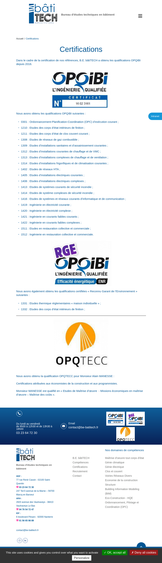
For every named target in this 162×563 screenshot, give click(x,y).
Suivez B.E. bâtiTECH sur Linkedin (25, 540)
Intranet (155, 116)
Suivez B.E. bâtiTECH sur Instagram (19, 540)
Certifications (80, 466)
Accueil (20, 38)
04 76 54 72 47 (26, 509)
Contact (77, 475)
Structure (110, 484)
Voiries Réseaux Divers (118, 475)
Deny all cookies (143, 552)
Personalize (81, 557)
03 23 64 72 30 (26, 487)
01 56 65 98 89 (26, 520)
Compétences (80, 462)
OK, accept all (115, 552)
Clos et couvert (113, 471)
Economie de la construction (121, 480)
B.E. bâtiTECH (81, 458)
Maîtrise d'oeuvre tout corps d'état (124, 458)
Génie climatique (114, 462)
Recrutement (80, 471)
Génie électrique (114, 466)
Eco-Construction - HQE (119, 498)
